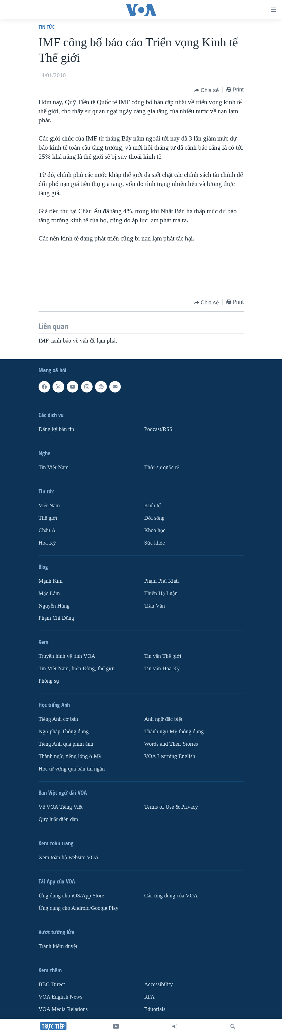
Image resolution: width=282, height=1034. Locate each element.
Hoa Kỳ (47, 542)
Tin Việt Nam (54, 467)
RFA (149, 996)
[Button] (206, 90)
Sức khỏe (154, 542)
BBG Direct (52, 984)
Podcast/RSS (158, 429)
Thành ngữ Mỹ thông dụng (174, 731)
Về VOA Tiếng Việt (61, 807)
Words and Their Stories (171, 744)
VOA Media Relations (63, 1009)
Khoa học (154, 530)
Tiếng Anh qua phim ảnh (66, 744)
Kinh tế (152, 505)
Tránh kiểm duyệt (58, 946)
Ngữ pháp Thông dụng (64, 731)
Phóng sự (49, 681)
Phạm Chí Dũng (56, 618)
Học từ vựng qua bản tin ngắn (72, 768)
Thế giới (48, 518)
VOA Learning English (169, 756)
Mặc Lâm (49, 593)
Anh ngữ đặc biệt (163, 719)
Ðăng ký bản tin (56, 429)
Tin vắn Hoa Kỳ (162, 668)
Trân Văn (154, 605)
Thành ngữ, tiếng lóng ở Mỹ (70, 756)
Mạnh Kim (51, 580)
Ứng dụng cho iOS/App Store (71, 895)
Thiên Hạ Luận (161, 593)
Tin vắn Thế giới (162, 656)
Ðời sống (154, 518)
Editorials (154, 1009)
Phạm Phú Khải (161, 580)
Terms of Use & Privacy (171, 807)
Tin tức (47, 26)
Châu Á (47, 530)
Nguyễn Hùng (54, 605)
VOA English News (60, 996)
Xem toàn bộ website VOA (69, 857)
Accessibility (158, 984)
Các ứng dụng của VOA (171, 895)
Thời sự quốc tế (161, 467)
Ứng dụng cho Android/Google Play (78, 908)
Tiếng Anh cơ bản (58, 719)
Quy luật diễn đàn (58, 819)
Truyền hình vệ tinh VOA (67, 656)
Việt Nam (49, 505)
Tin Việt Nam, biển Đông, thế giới (77, 668)
